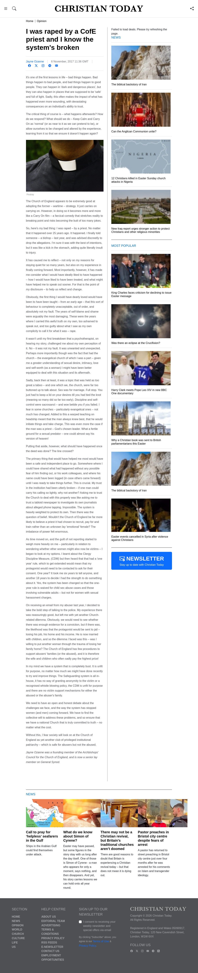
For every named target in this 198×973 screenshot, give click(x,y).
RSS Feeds (49, 942)
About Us (48, 916)
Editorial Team (53, 921)
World (17, 929)
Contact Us (50, 951)
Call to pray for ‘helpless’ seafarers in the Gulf (42, 836)
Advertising (50, 925)
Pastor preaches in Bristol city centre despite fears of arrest (153, 838)
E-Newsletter (52, 946)
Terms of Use (101, 941)
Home (29, 21)
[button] (6, 9)
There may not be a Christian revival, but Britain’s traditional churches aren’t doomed (117, 840)
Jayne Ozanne (35, 61)
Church (18, 933)
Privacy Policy (53, 938)
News (16, 921)
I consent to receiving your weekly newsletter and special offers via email (99, 926)
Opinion (41, 21)
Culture (18, 938)
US (14, 946)
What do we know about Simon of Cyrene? (77, 836)
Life (15, 942)
